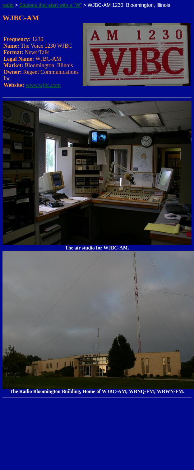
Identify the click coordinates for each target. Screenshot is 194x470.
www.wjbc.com (43, 85)
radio (8, 5)
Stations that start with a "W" (50, 5)
